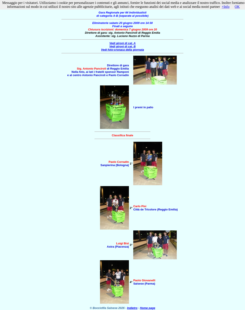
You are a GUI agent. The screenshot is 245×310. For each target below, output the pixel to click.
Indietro (132, 308)
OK (237, 6)
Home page (147, 308)
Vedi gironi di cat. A (122, 43)
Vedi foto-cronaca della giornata (122, 49)
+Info (226, 6)
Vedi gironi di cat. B (122, 46)
